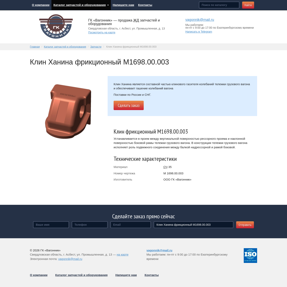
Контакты (145, 5)
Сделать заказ (129, 105)
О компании (40, 5)
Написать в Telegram (198, 31)
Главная (35, 46)
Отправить (245, 225)
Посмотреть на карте (101, 32)
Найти (248, 5)
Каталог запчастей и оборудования (81, 5)
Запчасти (95, 46)
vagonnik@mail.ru (199, 20)
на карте (122, 254)
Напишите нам (123, 5)
